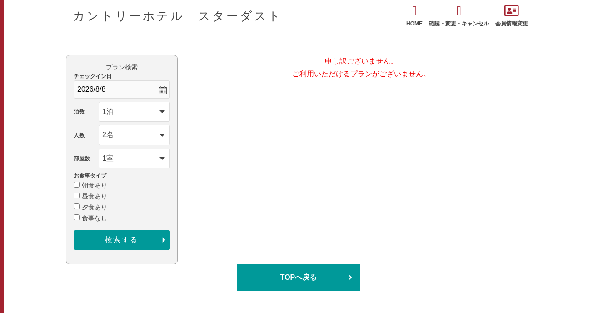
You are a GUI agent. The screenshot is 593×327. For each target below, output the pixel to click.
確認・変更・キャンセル (459, 16)
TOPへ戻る (298, 277)
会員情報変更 (511, 16)
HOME (414, 16)
